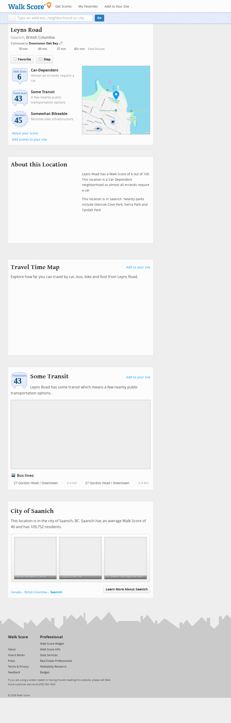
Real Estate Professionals (56, 661)
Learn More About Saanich (127, 589)
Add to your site (138, 267)
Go (99, 18)
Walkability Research (53, 666)
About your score (25, 133)
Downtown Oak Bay (44, 43)
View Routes (96, 49)
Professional (51, 637)
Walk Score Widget (52, 643)
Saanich (17, 37)
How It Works (16, 655)
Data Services (49, 655)
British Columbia (35, 592)
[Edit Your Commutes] (61, 43)
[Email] (24, 643)
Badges (45, 672)
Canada (16, 592)
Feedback (14, 672)
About (12, 649)
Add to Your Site (117, 6)
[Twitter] (10, 643)
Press (11, 661)
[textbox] (54, 18)
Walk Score (18, 637)
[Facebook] (17, 643)
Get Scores (63, 6)
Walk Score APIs (50, 649)
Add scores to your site (29, 140)
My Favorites (88, 6)
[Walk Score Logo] (30, 5)
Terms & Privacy (18, 666)
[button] (11, 18)
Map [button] (44, 59)
